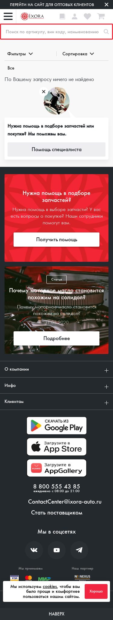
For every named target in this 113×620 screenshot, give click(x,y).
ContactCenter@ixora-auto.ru (65, 501)
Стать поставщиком (56, 512)
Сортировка (77, 53)
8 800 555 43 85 (56, 486)
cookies (50, 586)
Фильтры (19, 53)
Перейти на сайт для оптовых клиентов (52, 4)
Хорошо (96, 591)
